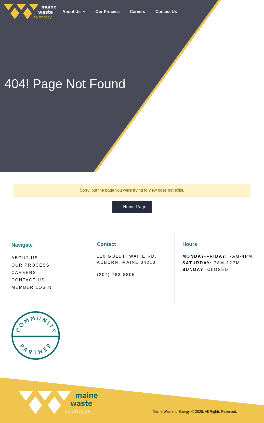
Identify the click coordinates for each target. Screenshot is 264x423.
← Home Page (132, 207)
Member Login (31, 287)
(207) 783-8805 (116, 274)
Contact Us (166, 11)
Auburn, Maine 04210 (126, 262)
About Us (71, 11)
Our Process (108, 11)
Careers (137, 11)
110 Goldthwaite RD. (127, 256)
